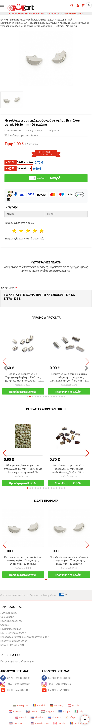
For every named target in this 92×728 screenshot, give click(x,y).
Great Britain (17, 723)
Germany (56, 705)
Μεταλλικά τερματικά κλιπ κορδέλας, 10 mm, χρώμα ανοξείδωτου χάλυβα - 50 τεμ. (69, 469)
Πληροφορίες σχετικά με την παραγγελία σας (24, 636)
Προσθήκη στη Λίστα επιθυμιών (21, 135)
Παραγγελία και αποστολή (14, 640)
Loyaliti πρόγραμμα (10, 628)
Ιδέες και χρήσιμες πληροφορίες (17, 661)
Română (39, 705)
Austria (73, 705)
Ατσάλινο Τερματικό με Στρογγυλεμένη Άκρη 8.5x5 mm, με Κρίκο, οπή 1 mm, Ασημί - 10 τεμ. (23, 377)
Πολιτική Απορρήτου (11, 620)
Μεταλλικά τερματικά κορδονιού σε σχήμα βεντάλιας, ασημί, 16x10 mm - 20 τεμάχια (23, 560)
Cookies (4, 624)
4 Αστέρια (34, 230)
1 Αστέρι (14, 230)
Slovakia (37, 717)
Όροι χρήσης (7, 616)
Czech (31, 711)
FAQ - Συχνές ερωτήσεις (13, 632)
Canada (59, 723)
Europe (64, 711)
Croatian (15, 711)
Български (20, 705)
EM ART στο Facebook (15, 678)
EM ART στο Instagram (15, 684)
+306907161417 (73, 13)
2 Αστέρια (21, 230)
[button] (27, 396)
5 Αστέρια (41, 230)
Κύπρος (71, 717)
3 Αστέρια (28, 230)
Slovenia (54, 717)
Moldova (76, 723)
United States (40, 723)
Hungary (47, 711)
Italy (79, 711)
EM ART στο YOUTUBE (15, 690)
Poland (20, 717)
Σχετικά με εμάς (8, 612)
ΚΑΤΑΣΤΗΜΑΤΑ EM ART (12, 644)
